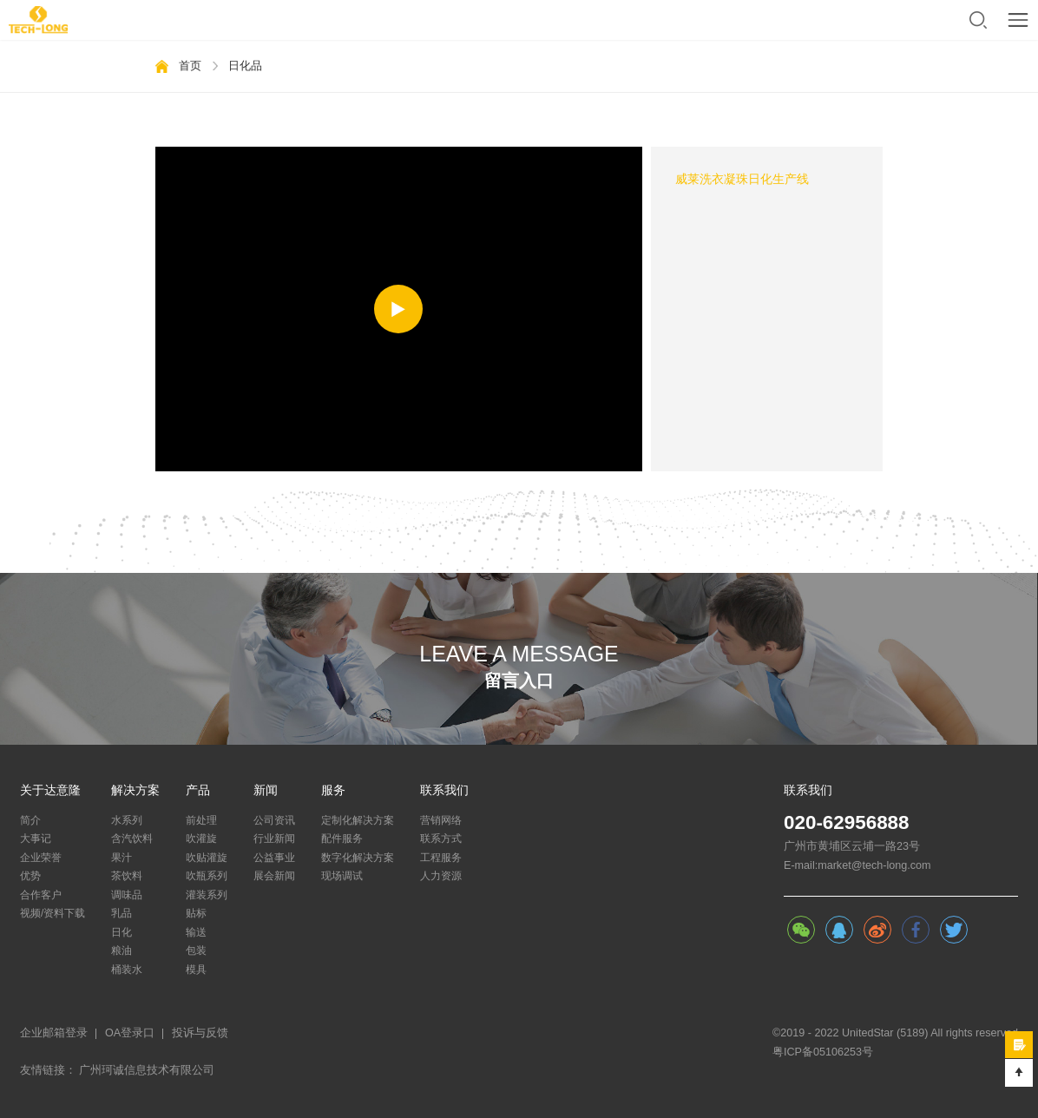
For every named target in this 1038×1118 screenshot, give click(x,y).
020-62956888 (847, 822)
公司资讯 (274, 820)
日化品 (245, 65)
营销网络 (441, 820)
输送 (196, 932)
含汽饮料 (132, 838)
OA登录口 (129, 1033)
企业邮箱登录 (54, 1033)
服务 (333, 791)
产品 (198, 791)
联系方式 (441, 838)
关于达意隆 (50, 791)
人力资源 (441, 876)
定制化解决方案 (357, 820)
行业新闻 (274, 838)
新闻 (265, 791)
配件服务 (342, 838)
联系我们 (444, 791)
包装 (196, 950)
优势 (30, 876)
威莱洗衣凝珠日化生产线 (742, 179)
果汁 (121, 858)
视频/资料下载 (52, 913)
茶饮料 (126, 876)
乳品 (121, 913)
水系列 (126, 820)
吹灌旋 (201, 838)
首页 (190, 65)
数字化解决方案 (357, 858)
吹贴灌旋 (206, 858)
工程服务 (441, 858)
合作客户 (41, 895)
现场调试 (342, 876)
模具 (196, 969)
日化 (121, 932)
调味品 (126, 895)
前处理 (201, 820)
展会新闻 (274, 876)
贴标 (196, 913)
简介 (30, 820)
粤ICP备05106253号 (822, 1052)
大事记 (35, 838)
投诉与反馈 (200, 1033)
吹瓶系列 (206, 876)
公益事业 (274, 858)
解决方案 (135, 791)
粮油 (121, 950)
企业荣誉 (41, 858)
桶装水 (126, 969)
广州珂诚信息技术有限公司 (146, 1070)
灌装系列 (206, 895)
